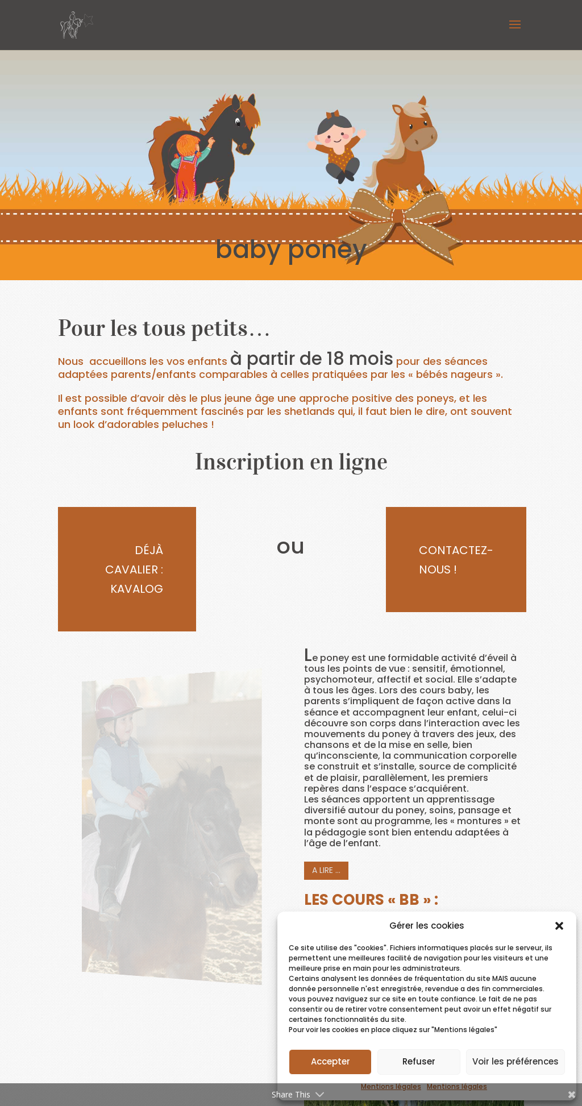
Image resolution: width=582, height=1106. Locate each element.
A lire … (326, 870)
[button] (559, 926)
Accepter (330, 1061)
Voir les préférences (515, 1061)
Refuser (418, 1061)
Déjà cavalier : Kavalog (134, 569)
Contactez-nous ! (456, 559)
